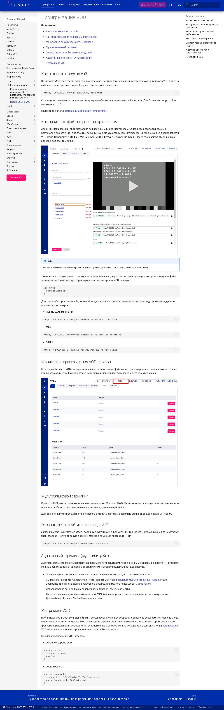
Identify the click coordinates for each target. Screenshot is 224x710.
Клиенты (107, 4)
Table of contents (195, 16)
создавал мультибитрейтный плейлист (140, 579)
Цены (61, 4)
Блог (117, 4)
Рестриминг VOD (55, 63)
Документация (91, 4)
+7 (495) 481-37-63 (205, 707)
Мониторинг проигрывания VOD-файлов (69, 42)
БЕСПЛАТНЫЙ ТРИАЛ (152, 4)
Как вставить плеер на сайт (62, 31)
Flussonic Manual (16, 19)
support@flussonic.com (163, 707)
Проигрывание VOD (135, 707)
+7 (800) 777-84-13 (185, 707)
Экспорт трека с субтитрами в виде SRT (69, 52)
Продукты (46, 4)
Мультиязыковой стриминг (62, 47)
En (170, 5)
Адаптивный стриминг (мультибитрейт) (69, 57)
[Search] (202, 5)
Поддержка (73, 4)
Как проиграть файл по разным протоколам (71, 36)
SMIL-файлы (145, 583)
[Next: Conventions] (148, 698)
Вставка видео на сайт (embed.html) (85, 110)
